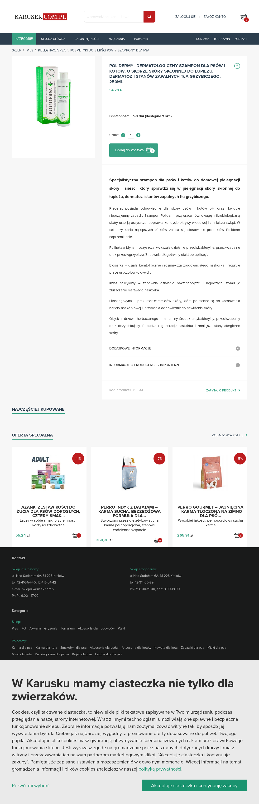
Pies (30, 50)
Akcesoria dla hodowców (96, 628)
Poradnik (141, 39)
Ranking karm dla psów (52, 654)
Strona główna (53, 39)
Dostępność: (119, 116)
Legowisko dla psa (108, 654)
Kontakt (241, 39)
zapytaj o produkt (221, 390)
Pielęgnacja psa (52, 50)
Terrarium (68, 628)
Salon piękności (87, 39)
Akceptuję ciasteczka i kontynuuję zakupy (194, 785)
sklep (16, 50)
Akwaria (35, 628)
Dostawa (202, 39)
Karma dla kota (46, 647)
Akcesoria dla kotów (136, 647)
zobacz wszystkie (227, 435)
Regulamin (222, 39)
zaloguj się (185, 16)
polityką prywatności (160, 768)
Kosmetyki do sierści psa (91, 50)
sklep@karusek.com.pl (38, 589)
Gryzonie (51, 628)
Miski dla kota (22, 654)
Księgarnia (117, 39)
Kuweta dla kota (165, 647)
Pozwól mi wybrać (31, 785)
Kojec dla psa (82, 654)
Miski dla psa (216, 647)
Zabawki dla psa (192, 647)
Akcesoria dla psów (104, 647)
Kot (23, 628)
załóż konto (215, 16)
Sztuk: (114, 135)
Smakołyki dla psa (73, 647)
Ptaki (121, 628)
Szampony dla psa (133, 50)
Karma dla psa (22, 647)
